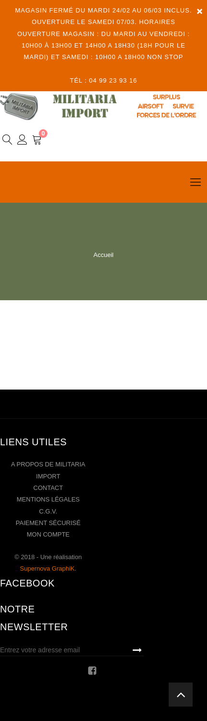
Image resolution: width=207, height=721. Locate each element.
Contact (48, 487)
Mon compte (48, 534)
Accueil (103, 254)
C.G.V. (48, 511)
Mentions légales (48, 499)
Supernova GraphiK (47, 568)
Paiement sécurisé (48, 522)
